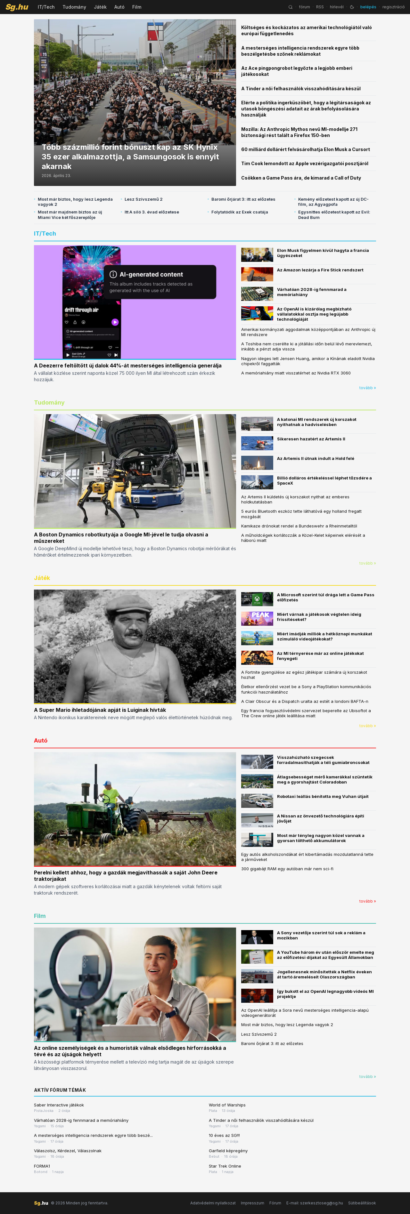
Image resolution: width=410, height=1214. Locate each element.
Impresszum (252, 1203)
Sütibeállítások (362, 1203)
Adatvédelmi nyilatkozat (213, 1203)
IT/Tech (46, 7)
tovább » (367, 387)
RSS (320, 6)
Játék (100, 7)
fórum (304, 6)
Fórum (275, 1203)
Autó (119, 7)
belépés (368, 6)
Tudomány (74, 7)
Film (136, 7)
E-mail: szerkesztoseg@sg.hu (314, 1203)
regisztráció (393, 6)
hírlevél (337, 6)
